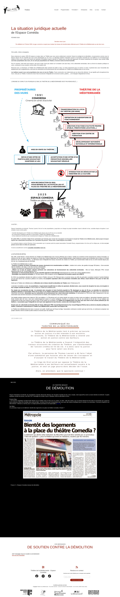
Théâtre (27, 10)
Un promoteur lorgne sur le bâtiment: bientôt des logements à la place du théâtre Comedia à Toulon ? (36, 407)
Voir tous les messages (18, 555)
